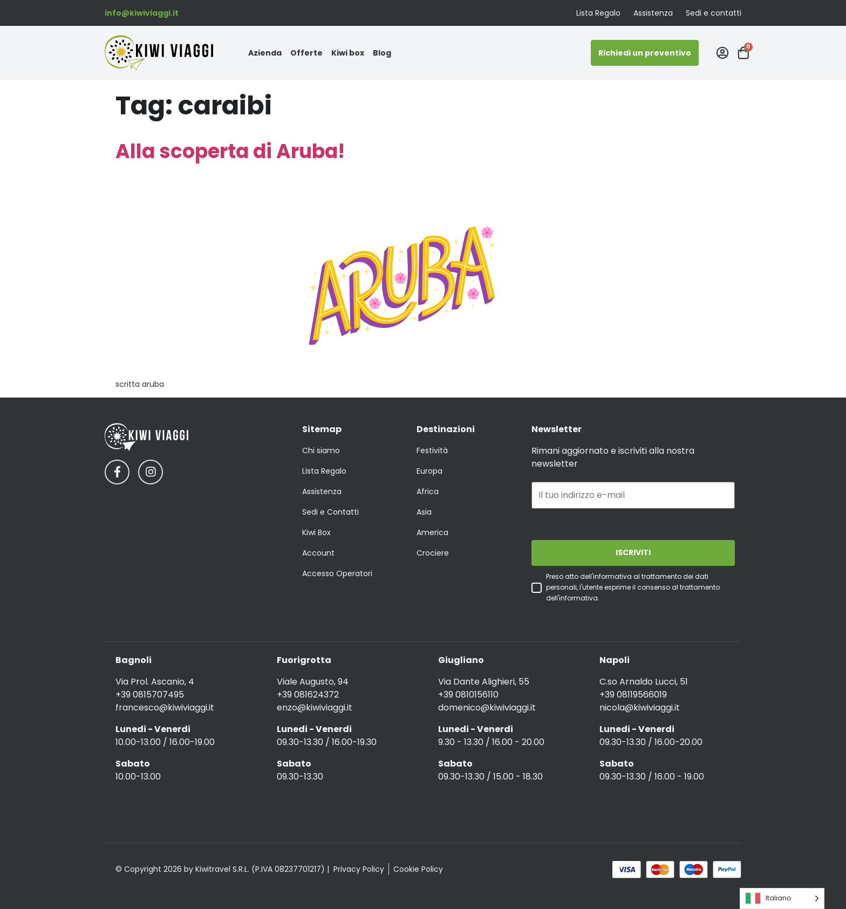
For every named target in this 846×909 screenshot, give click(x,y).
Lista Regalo (598, 13)
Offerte (306, 52)
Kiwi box (347, 52)
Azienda (265, 52)
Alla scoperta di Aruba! (230, 151)
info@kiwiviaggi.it (142, 13)
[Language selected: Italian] (782, 898)
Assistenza (653, 13)
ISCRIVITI (633, 553)
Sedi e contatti (713, 13)
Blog (382, 52)
